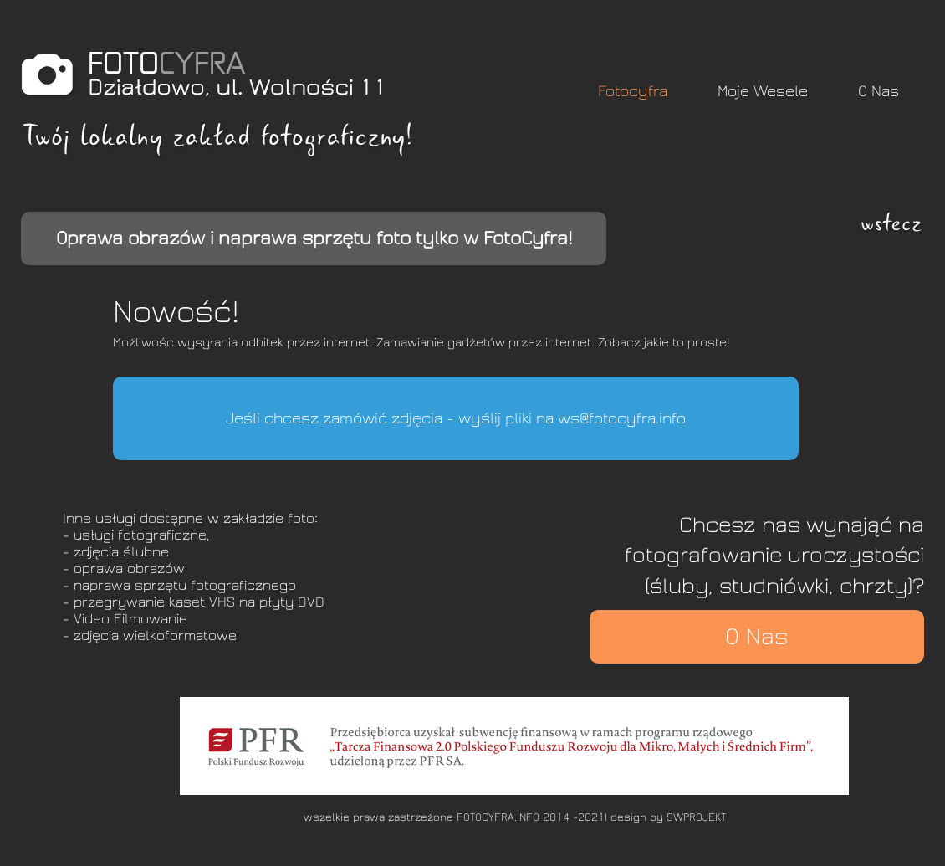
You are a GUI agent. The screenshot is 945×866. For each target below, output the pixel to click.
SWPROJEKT (696, 817)
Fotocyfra (632, 91)
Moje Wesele (763, 91)
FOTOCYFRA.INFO (498, 817)
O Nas (878, 91)
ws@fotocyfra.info (622, 418)
